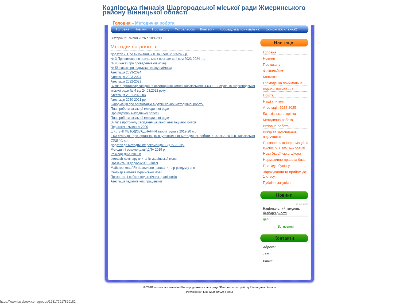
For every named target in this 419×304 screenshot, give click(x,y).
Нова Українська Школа (282, 153)
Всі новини (286, 226)
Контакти (207, 29)
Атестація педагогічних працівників (136, 181)
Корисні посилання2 (281, 29)
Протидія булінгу (276, 166)
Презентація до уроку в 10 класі (134, 163)
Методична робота (278, 120)
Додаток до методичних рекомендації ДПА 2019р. (147, 145)
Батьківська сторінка (279, 114)
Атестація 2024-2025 (279, 108)
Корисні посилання (278, 89)
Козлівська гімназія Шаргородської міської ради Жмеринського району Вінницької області (204, 10)
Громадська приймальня (282, 83)
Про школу (160, 29)
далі (266, 219)
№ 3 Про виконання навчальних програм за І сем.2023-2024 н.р (158, 59)
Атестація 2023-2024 (126, 72)
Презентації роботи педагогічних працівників (144, 177)
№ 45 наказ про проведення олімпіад (138, 63)
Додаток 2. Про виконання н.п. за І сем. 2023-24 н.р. (149, 54)
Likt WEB (209, 291)
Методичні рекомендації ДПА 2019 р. (138, 149)
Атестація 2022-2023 (126, 81)
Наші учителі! (274, 101)
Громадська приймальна (239, 29)
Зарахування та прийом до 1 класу (284, 174)
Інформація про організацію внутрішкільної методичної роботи (157, 104)
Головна (121, 23)
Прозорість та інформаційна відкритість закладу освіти (285, 145)
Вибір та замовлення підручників (280, 134)
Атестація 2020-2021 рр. (129, 100)
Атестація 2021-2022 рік (128, 95)
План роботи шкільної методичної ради (140, 109)
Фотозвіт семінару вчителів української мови (144, 159)
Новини (140, 29)
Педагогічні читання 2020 (129, 127)
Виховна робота (276, 126)
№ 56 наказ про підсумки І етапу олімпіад (141, 68)
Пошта (268, 95)
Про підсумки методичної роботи (135, 113)
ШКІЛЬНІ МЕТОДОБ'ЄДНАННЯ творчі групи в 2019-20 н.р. (154, 131)
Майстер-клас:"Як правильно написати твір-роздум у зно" (153, 168)
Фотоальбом (184, 29)
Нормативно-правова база (284, 160)
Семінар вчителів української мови (136, 172)
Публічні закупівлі (277, 183)
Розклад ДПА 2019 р (126, 154)
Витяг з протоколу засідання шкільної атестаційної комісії (153, 122)
